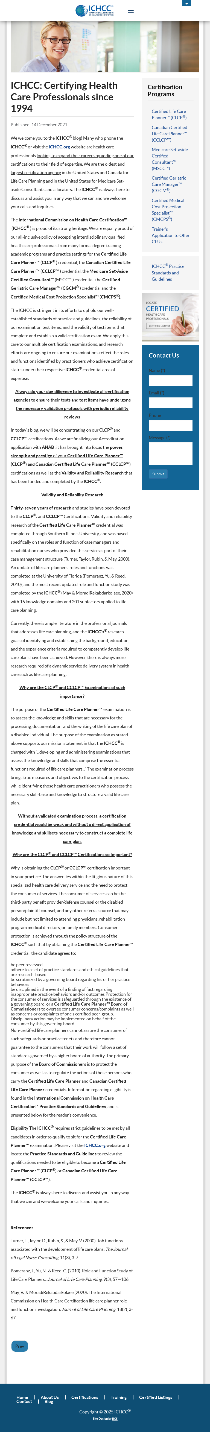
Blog (49, 1401)
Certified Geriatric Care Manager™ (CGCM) (169, 184)
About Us (50, 1397)
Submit (158, 474)
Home (22, 1397)
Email (156, 392)
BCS (115, 1418)
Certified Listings (155, 1397)
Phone (155, 415)
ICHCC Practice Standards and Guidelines (168, 272)
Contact (24, 1401)
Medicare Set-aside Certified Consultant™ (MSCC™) (170, 159)
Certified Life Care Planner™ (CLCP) (169, 114)
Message (160, 437)
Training (119, 1397)
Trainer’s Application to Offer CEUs (170, 235)
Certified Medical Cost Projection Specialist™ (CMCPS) (168, 210)
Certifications (84, 1397)
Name (157, 370)
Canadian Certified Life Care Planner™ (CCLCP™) (169, 133)
